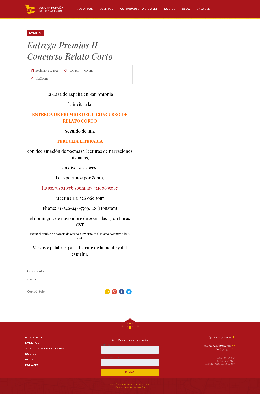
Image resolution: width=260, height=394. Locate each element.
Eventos (107, 9)
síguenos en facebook (221, 337)
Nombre (130, 348)
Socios (170, 9)
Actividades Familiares (139, 9)
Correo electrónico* (130, 361)
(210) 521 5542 (225, 349)
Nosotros (85, 9)
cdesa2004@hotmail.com (219, 345)
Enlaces (204, 9)
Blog (187, 9)
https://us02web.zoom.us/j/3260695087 (80, 188)
